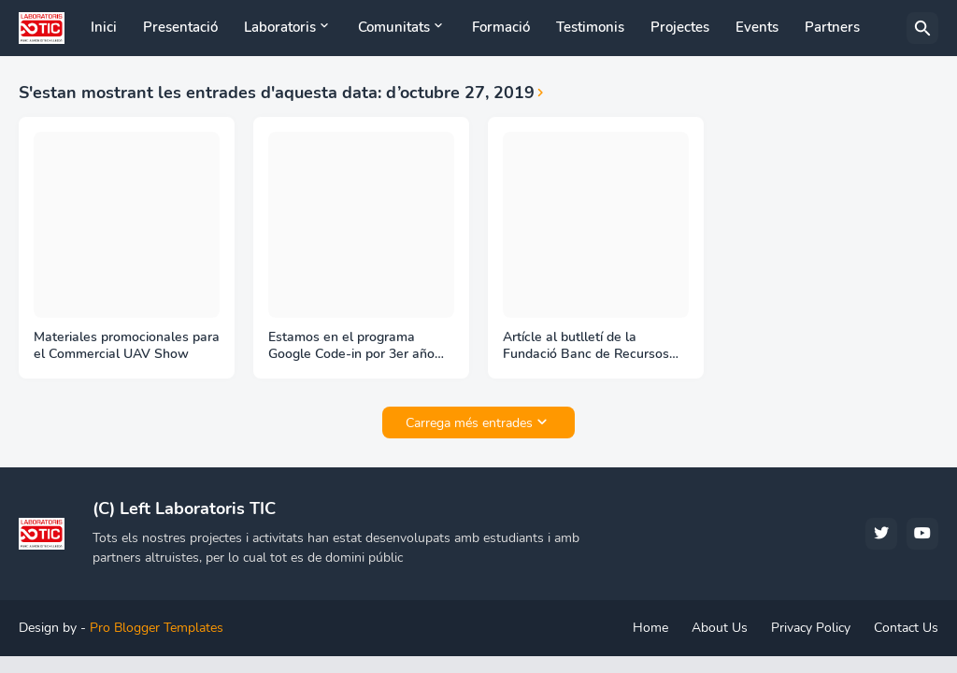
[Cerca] (922, 28)
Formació (501, 27)
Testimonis (590, 27)
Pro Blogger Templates (156, 628)
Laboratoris (280, 27)
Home (650, 628)
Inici (104, 27)
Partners (832, 27)
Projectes (679, 27)
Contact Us (906, 628)
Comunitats (394, 27)
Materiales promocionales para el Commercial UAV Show (127, 346)
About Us (720, 628)
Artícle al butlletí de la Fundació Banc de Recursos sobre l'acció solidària (586, 347)
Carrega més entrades (469, 423)
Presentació (180, 27)
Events (757, 27)
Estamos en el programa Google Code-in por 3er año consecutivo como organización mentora (351, 347)
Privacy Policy (810, 628)
